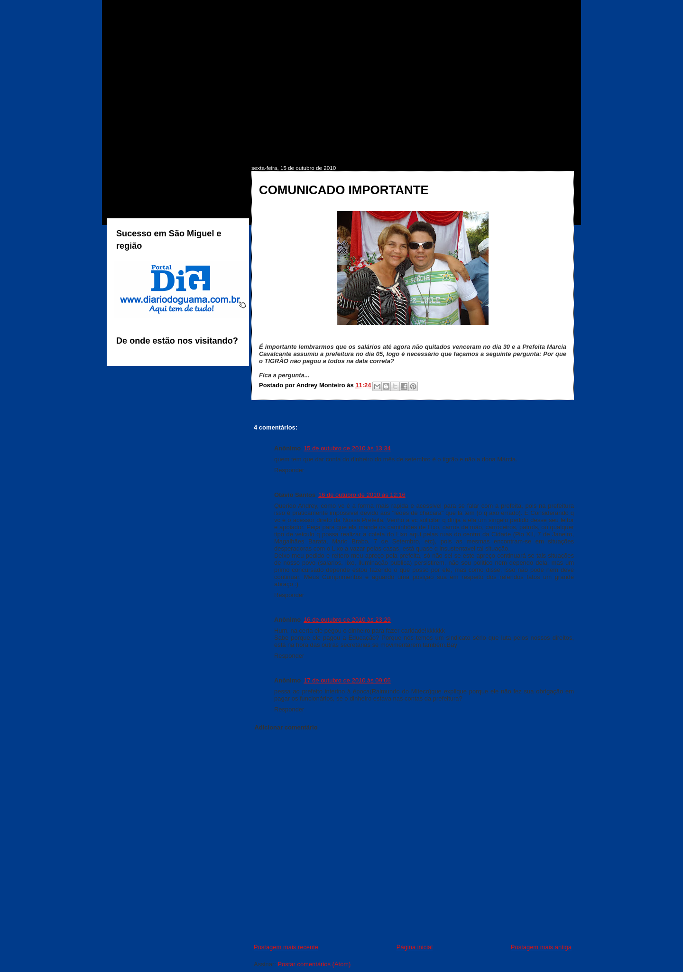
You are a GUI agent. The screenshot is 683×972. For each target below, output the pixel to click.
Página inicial (415, 947)
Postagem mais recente (286, 947)
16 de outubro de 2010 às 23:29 (347, 619)
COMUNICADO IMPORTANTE (344, 189)
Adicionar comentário (285, 727)
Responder (289, 470)
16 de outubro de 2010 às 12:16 (362, 494)
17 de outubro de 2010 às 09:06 (347, 680)
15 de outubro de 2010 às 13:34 (347, 448)
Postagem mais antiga (541, 947)
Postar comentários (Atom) (314, 964)
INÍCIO (134, 150)
